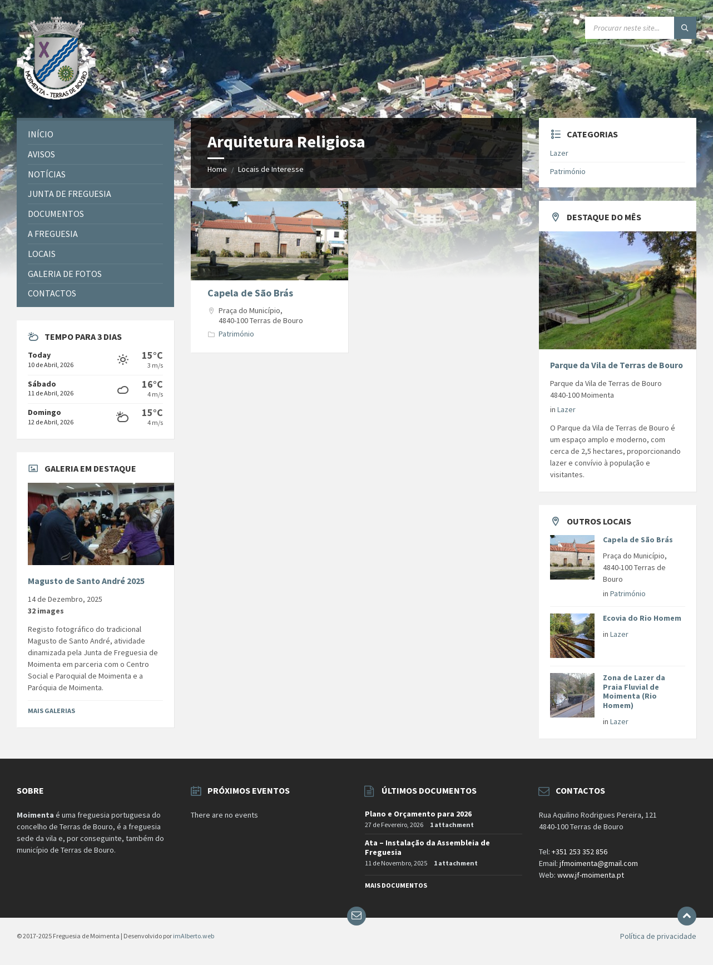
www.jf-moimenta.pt (590, 875)
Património (236, 334)
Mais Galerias (51, 710)
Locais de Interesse (271, 169)
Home (217, 169)
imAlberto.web (193, 936)
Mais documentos (396, 885)
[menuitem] (95, 134)
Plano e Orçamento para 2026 (418, 814)
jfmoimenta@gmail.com (598, 863)
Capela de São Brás (250, 292)
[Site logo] (56, 96)
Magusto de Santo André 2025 (86, 581)
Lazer (559, 153)
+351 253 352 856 (579, 852)
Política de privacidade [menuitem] (658, 936)
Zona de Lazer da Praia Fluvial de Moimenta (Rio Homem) (634, 691)
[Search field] (640, 28)
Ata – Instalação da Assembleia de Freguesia (427, 847)
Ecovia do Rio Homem (642, 618)
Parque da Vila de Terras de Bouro (616, 365)
